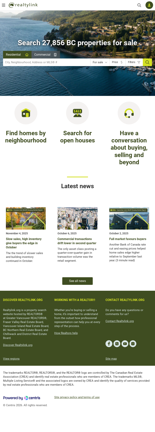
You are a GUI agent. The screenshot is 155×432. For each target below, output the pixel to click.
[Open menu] (3, 5)
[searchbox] (44, 62)
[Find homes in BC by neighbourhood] (25, 113)
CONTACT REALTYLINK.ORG (125, 300)
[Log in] (149, 5)
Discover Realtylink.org (17, 345)
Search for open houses (77, 137)
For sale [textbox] (98, 62)
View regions (11, 358)
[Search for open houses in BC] (77, 113)
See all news (77, 281)
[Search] (139, 5)
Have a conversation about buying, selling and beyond (129, 148)
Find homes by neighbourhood (25, 137)
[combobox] (46, 62)
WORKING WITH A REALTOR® (74, 300)
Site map (111, 358)
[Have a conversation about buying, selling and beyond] (129, 113)
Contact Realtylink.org (119, 321)
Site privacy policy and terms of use (77, 397)
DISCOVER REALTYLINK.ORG (23, 300)
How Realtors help (66, 333)
